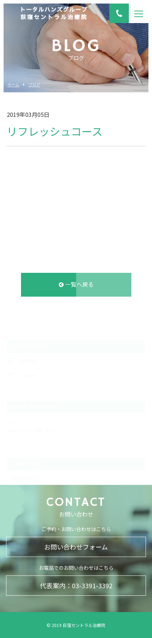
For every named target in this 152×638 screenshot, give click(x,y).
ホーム (13, 85)
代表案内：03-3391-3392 (76, 585)
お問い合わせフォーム (76, 546)
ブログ (34, 85)
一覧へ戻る (76, 285)
